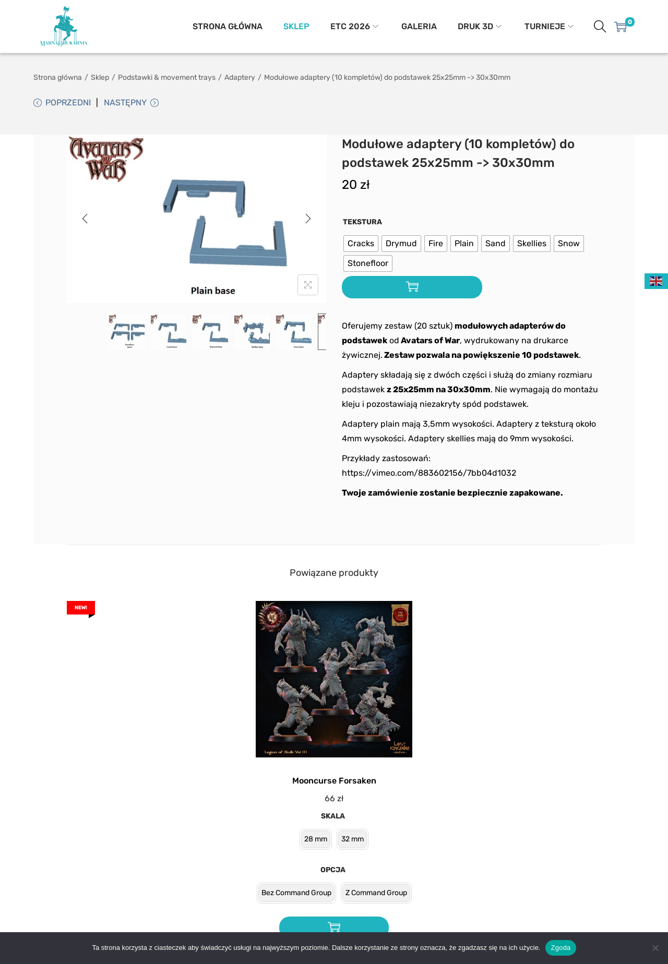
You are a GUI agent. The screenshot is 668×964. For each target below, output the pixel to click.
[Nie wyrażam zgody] (655, 948)
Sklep (100, 77)
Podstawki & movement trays (167, 77)
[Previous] (85, 220)
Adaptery (239, 77)
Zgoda (560, 947)
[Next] (308, 220)
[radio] (361, 245)
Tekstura (362, 223)
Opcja (332, 871)
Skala (333, 817)
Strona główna (57, 77)
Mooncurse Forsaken (334, 782)
